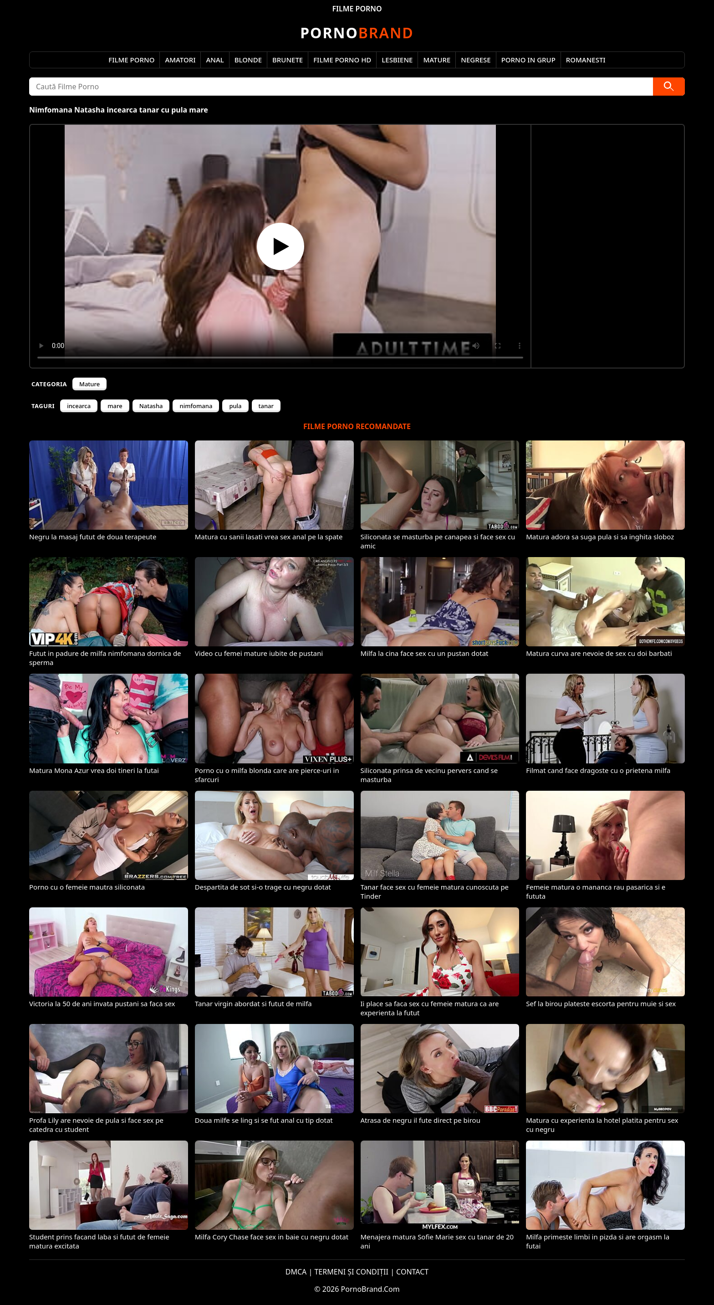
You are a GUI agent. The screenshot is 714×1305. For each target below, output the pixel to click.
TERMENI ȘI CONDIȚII (351, 1272)
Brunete (287, 59)
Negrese (475, 59)
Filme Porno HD (342, 59)
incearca (79, 406)
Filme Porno (131, 59)
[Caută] (669, 86)
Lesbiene (397, 59)
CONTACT (412, 1272)
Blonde (248, 59)
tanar (266, 406)
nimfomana (195, 406)
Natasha (151, 406)
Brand (356, 32)
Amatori (180, 59)
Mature (436, 59)
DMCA (296, 1272)
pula (235, 406)
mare (114, 406)
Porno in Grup (528, 59)
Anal (215, 59)
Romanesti (586, 59)
